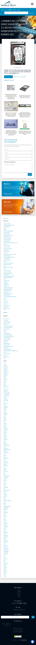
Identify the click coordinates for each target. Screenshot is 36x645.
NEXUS (5, 442)
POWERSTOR (6, 452)
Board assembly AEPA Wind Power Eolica (10, 242)
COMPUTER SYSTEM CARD (8, 273)
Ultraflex (5, 491)
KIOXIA (5, 382)
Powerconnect (6, 387)
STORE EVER (6, 545)
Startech (5, 516)
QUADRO (5, 480)
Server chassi (6, 320)
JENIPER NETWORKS (7, 449)
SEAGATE (5, 567)
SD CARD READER (7, 241)
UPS (4, 481)
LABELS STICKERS (6, 232)
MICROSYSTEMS (6, 445)
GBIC (4, 384)
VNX (4, 454)
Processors (6, 303)
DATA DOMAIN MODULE (7, 290)
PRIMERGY (5, 391)
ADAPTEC (5, 547)
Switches (5, 331)
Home (19, 590)
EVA (4, 497)
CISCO (5, 560)
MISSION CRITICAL (6, 490)
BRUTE (5, 503)
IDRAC (5, 522)
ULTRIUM (5, 286)
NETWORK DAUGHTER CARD (8, 346)
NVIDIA (5, 457)
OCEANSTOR (6, 477)
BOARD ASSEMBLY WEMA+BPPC (9, 276)
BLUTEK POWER (6, 394)
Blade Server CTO (7, 318)
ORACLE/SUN (6, 563)
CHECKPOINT (6, 553)
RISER (5, 417)
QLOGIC (5, 564)
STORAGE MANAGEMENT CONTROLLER (10, 296)
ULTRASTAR (6, 537)
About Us (19, 591)
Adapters (5, 229)
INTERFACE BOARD (7, 234)
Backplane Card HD (7, 251)
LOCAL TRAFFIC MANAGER (8, 327)
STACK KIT (5, 324)
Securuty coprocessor (7, 271)
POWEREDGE (6, 512)
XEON (5, 381)
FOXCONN (5, 436)
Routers (5, 352)
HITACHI (5, 569)
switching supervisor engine (8, 235)
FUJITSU (5, 570)
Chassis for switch (7, 247)
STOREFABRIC (6, 400)
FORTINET (5, 494)
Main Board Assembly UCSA (8, 267)
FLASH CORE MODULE (7, 239)
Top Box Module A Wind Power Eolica (10, 254)
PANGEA (5, 419)
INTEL (5, 574)
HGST (5, 441)
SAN (4, 484)
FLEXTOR (5, 521)
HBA (4, 404)
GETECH (5, 528)
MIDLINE (5, 409)
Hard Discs (5, 298)
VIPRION (5, 425)
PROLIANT (5, 461)
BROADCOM (6, 535)
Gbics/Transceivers (7, 353)
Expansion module (7, 280)
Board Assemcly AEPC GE (8, 248)
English (10, 10)
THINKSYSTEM (6, 390)
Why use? (19, 593)
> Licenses (5, 312)
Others (5, 309)
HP (4, 555)
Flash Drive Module (7, 245)
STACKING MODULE (7, 295)
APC (4, 473)
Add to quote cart (8, 76)
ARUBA (5, 455)
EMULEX (5, 566)
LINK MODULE (6, 347)
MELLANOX (5, 413)
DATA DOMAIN (6, 551)
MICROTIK (5, 427)
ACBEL (5, 474)
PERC (5, 505)
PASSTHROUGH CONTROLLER (9, 336)
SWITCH (5, 330)
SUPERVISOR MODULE (7, 349)
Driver (5, 269)
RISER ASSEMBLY (6, 343)
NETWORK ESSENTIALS (7, 500)
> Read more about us (8, 194)
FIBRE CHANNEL (6, 250)
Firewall (5, 355)
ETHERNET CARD (6, 345)
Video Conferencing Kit (7, 238)
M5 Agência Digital (24, 640)
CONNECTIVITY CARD (7, 237)
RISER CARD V (6, 340)
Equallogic (5, 398)
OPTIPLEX (5, 414)
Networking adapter (7, 321)
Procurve (5, 430)
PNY (4, 489)
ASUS (5, 502)
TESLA (5, 493)
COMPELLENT (6, 550)
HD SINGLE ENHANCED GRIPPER (9, 257)
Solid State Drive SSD (7, 260)
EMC (4, 561)
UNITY (5, 519)
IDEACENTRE (6, 507)
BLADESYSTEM (6, 458)
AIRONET (5, 539)
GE (4, 388)
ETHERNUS (5, 443)
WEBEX (5, 377)
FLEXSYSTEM (6, 462)
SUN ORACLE (6, 465)
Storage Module (6, 285)
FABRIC (5, 483)
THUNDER (5, 406)
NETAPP (5, 573)
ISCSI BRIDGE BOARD (7, 337)
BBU (4, 467)
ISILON (5, 510)
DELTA (5, 538)
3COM (5, 363)
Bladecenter (6, 366)
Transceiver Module (7, 339)
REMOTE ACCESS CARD (7, 264)
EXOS (5, 426)
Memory (5, 228)
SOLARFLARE (6, 487)
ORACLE (5, 525)
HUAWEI (5, 423)
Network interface (7, 305)
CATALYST (5, 365)
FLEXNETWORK (6, 548)
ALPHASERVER (6, 371)
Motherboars (6, 306)
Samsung (5, 468)
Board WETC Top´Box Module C (9, 263)
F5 (4, 401)
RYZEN (5, 529)
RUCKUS (5, 486)
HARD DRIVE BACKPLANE (8, 277)
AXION (5, 433)
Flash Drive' (6, 253)
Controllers (5, 302)
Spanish (18, 10)
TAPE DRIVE (6, 282)
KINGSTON (5, 558)
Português (14, 10)
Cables (5, 279)
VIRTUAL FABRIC (6, 395)
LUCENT (5, 531)
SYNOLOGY (5, 368)
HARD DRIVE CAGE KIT (7, 255)
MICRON (5, 372)
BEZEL (5, 499)
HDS (4, 422)
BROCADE (5, 571)
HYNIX (5, 411)
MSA (4, 446)
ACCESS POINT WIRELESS (8, 334)
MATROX (5, 438)
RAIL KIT (5, 266)
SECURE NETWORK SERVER (8, 326)
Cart (19, 597)
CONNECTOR (6, 283)
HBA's (5, 299)
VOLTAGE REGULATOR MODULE (9, 225)
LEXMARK (5, 385)
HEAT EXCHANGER (7, 258)
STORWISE (5, 379)
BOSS (5, 410)
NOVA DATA (6, 471)
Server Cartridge (6, 333)
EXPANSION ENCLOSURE (8, 293)
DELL (4, 557)
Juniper (5, 534)
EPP (4, 459)
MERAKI (5, 464)
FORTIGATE (5, 509)
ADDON (5, 470)
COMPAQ (5, 375)
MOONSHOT (6, 448)
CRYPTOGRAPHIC (6, 475)
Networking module (7, 323)
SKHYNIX (5, 369)
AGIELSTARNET (6, 541)
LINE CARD (5, 342)
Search (32, 13)
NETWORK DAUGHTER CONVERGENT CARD (11, 350)
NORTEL (5, 397)
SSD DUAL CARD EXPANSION (8, 231)
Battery (5, 261)
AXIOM (5, 378)
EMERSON (5, 432)
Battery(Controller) (7, 308)
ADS (4, 544)
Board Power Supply (7, 270)
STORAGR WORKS (7, 393)
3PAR (5, 518)
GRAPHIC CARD (6, 274)
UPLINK (5, 420)
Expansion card (6, 356)
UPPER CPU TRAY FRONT (8, 289)
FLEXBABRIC (6, 407)
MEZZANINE (6, 526)
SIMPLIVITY (5, 451)
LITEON (5, 542)
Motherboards (6, 292)
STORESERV (6, 523)
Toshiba (5, 478)
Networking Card (6, 329)
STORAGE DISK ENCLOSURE (8, 287)
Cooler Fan (5, 244)
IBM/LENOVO (6, 532)
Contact (19, 595)
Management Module (7, 223)
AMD (4, 513)
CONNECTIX (6, 439)
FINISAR (5, 435)
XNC (4, 416)
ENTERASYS (6, 403)
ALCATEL (5, 515)
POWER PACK (6, 374)
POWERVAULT (6, 429)
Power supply (6, 301)
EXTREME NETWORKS (7, 506)
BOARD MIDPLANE (7, 226)
